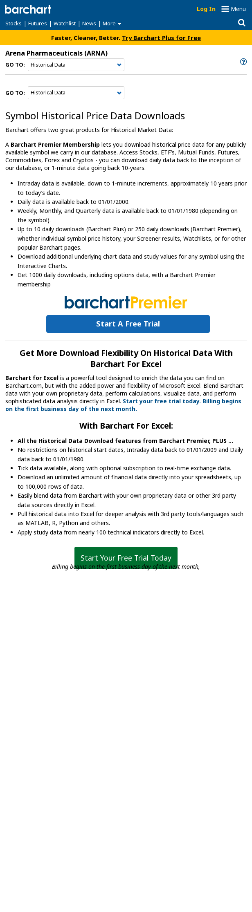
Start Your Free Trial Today (126, 558)
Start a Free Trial (128, 324)
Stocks (13, 23)
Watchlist (65, 23)
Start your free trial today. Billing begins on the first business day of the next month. (123, 405)
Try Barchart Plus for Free (161, 38)
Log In (206, 9)
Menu (238, 9)
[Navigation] (76, 65)
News (89, 23)
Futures (37, 23)
